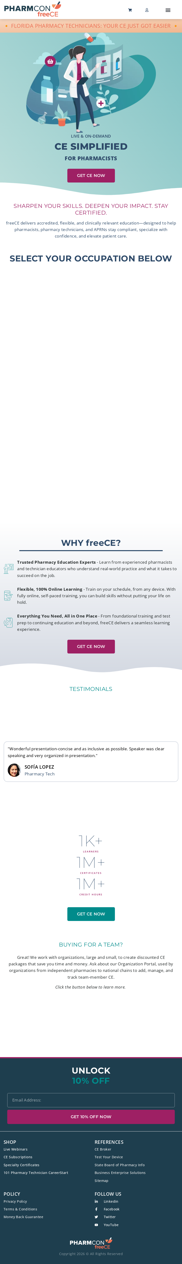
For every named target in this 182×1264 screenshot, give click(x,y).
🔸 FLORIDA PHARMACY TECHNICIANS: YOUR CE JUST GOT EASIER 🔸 (91, 25)
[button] (168, 10)
